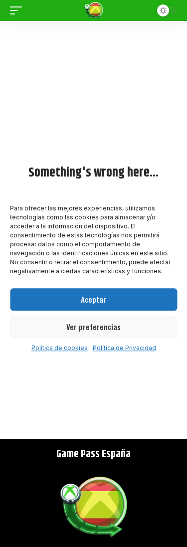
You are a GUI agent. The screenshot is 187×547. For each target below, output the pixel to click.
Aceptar (93, 299)
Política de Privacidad (124, 348)
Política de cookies (59, 348)
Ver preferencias (93, 326)
